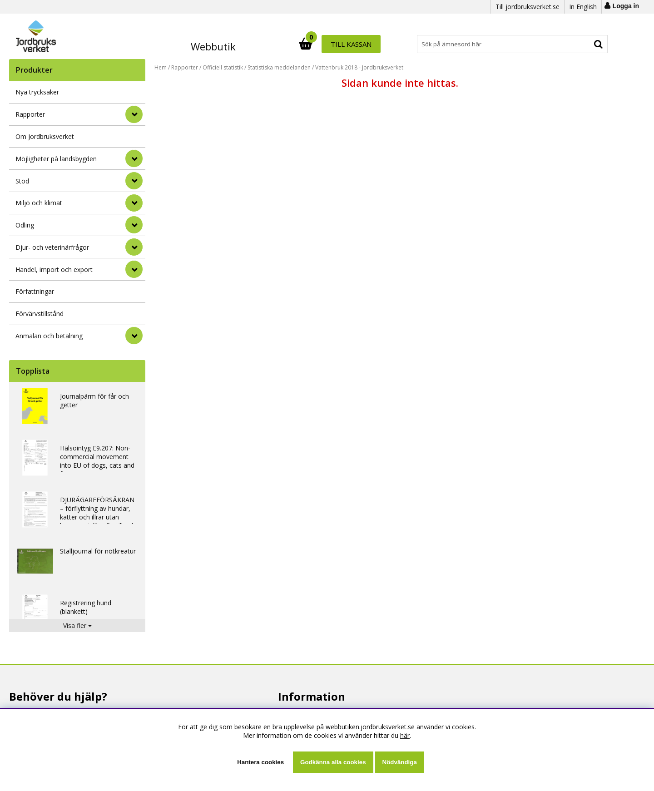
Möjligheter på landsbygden (56, 158)
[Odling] (134, 225)
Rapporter (30, 114)
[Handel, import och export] (134, 269)
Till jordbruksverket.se (527, 6)
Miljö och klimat (38, 202)
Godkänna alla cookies (333, 762)
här (405, 735)
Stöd (22, 181)
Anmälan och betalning (49, 335)
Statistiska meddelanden (279, 67)
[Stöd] (134, 181)
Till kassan (578, 44)
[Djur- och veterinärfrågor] (134, 247)
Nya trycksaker (37, 92)
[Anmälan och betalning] (134, 335)
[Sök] (367, 44)
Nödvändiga (399, 762)
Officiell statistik (223, 67)
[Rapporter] (134, 114)
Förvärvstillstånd (39, 313)
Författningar (34, 291)
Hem (160, 67)
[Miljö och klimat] (134, 203)
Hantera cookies (260, 762)
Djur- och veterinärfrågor (52, 247)
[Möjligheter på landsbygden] (134, 158)
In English (583, 6)
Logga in (626, 6)
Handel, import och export (54, 269)
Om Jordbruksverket (44, 136)
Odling (24, 225)
